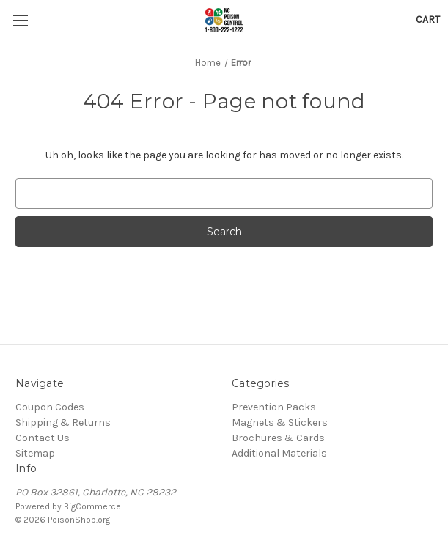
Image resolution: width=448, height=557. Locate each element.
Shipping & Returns (63, 422)
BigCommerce (92, 506)
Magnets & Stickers (280, 422)
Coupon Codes (49, 407)
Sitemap (35, 453)
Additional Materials (279, 453)
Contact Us (42, 438)
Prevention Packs (274, 407)
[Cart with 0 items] (428, 19)
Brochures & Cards (278, 438)
